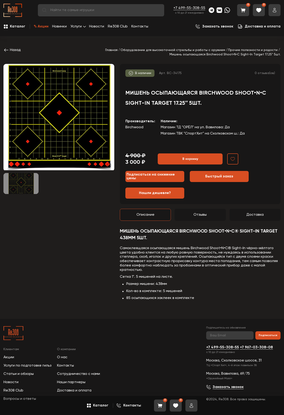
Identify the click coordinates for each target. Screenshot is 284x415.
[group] (58, 117)
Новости (96, 26)
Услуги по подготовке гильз (27, 365)
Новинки (59, 26)
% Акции (41, 26)
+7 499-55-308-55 (189, 8)
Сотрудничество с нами (78, 374)
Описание (145, 215)
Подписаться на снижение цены (151, 176)
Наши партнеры (71, 382)
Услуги (76, 26)
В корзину (190, 159)
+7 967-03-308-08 (256, 347)
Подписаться (268, 335)
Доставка (255, 215)
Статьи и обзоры (18, 374)
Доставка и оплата (74, 390)
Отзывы (200, 215)
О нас (62, 357)
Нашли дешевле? (155, 193)
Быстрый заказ (219, 176)
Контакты (139, 26)
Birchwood (134, 127)
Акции (8, 357)
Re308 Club (118, 26)
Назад (12, 50)
